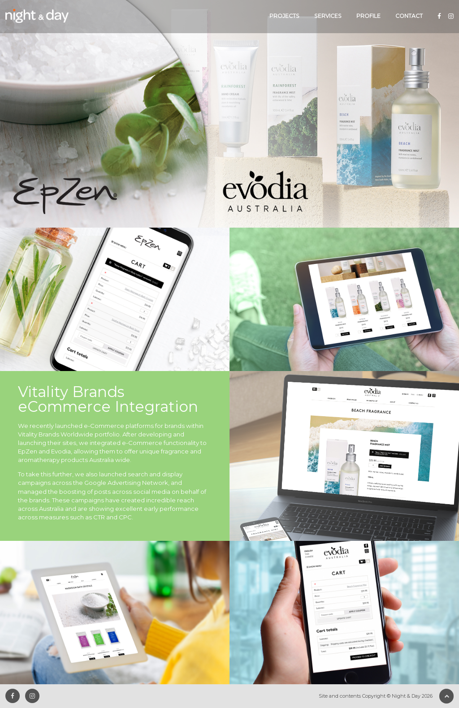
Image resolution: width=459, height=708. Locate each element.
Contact (409, 16)
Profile (368, 16)
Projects (284, 16)
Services (328, 16)
